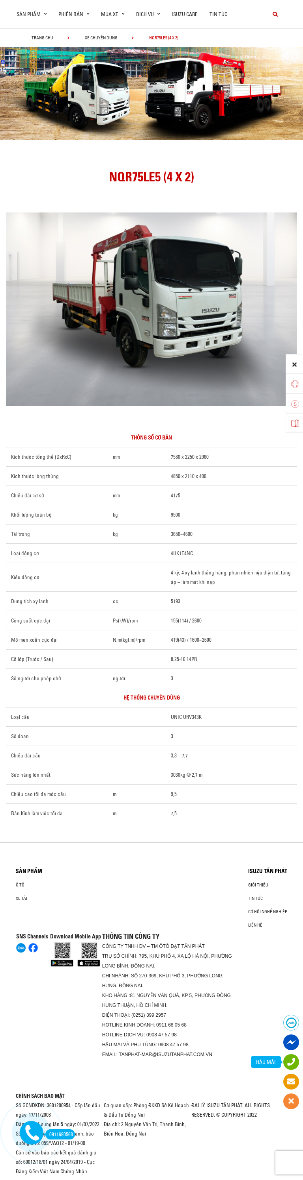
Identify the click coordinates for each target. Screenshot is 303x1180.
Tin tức (218, 14)
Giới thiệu (258, 885)
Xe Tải (21, 898)
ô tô (20, 885)
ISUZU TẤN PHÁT (267, 871)
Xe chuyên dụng (101, 38)
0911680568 (59, 1134)
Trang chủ (42, 38)
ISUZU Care (185, 14)
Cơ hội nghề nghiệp (267, 911)
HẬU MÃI (266, 1062)
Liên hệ (255, 925)
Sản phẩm (29, 871)
